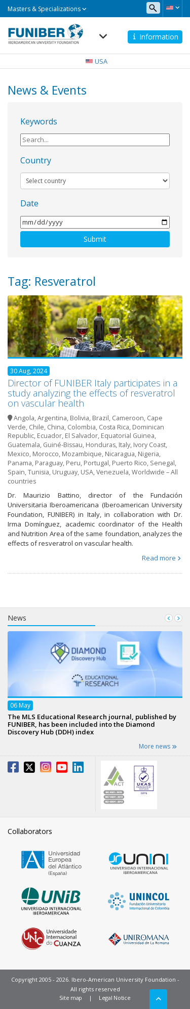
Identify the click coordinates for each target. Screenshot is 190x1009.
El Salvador (81, 435)
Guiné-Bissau (63, 445)
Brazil (100, 418)
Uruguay (65, 472)
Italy (124, 445)
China (55, 427)
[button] (172, 7)
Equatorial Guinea (128, 435)
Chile (36, 427)
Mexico (18, 454)
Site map (70, 997)
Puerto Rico (129, 463)
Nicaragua (120, 454)
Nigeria (148, 454)
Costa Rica (114, 427)
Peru (73, 463)
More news (158, 746)
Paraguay (49, 463)
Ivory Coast (149, 445)
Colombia (81, 427)
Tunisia (38, 472)
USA (87, 472)
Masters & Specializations (47, 9)
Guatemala (24, 445)
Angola (24, 418)
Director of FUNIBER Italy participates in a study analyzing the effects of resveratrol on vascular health (92, 393)
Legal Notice (114, 997)
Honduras (101, 445)
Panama (20, 463)
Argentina (52, 418)
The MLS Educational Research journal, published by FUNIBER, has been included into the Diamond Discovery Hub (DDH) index (92, 724)
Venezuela (112, 472)
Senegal (162, 463)
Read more (159, 557)
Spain (16, 472)
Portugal (96, 463)
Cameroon (128, 418)
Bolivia (79, 418)
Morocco (45, 454)
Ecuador (49, 435)
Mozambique (82, 454)
